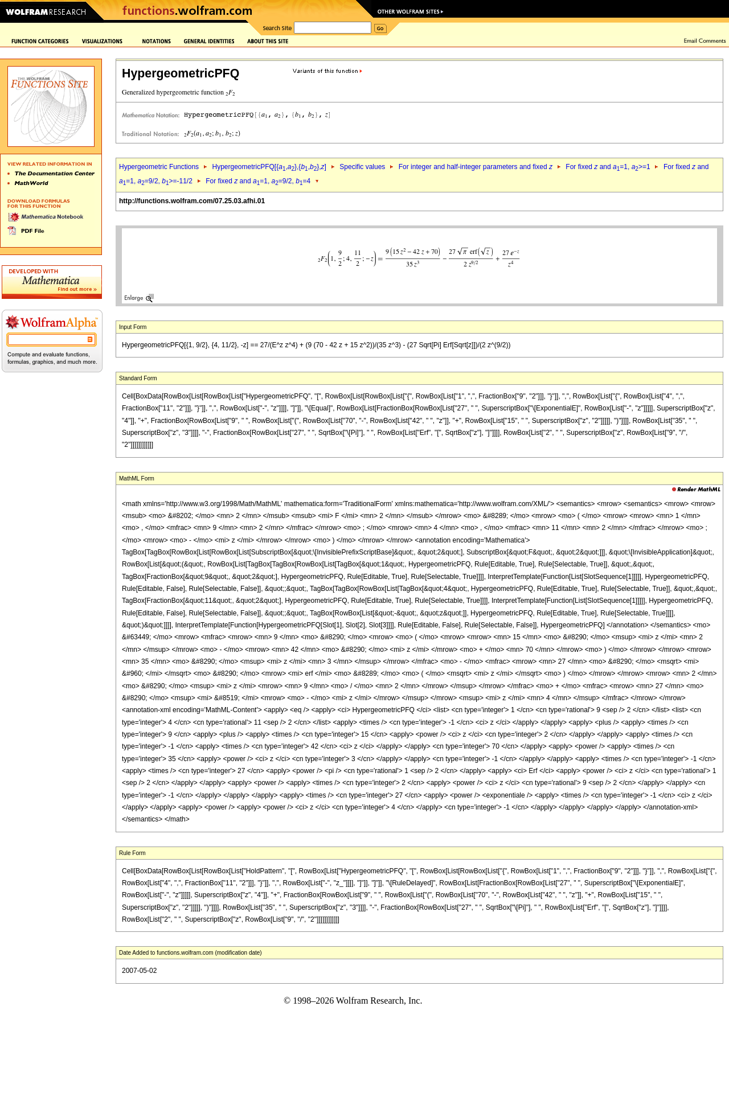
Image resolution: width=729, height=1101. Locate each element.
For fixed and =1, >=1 (608, 167)
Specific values (362, 167)
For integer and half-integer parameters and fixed (475, 167)
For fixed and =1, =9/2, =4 (258, 181)
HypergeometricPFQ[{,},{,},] (269, 167)
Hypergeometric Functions (159, 167)
